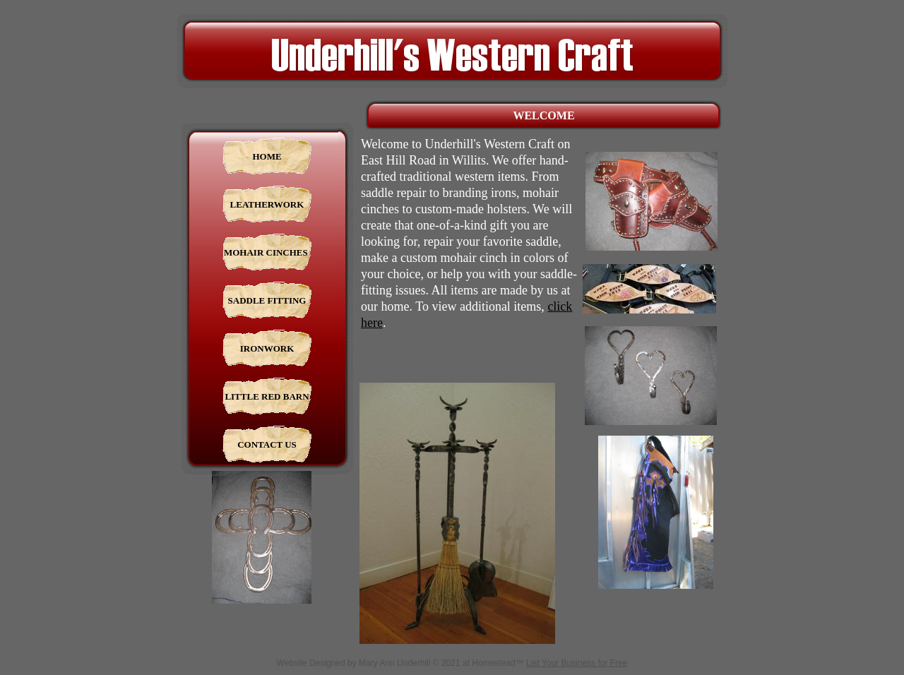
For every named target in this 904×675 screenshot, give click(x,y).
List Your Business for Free (576, 663)
